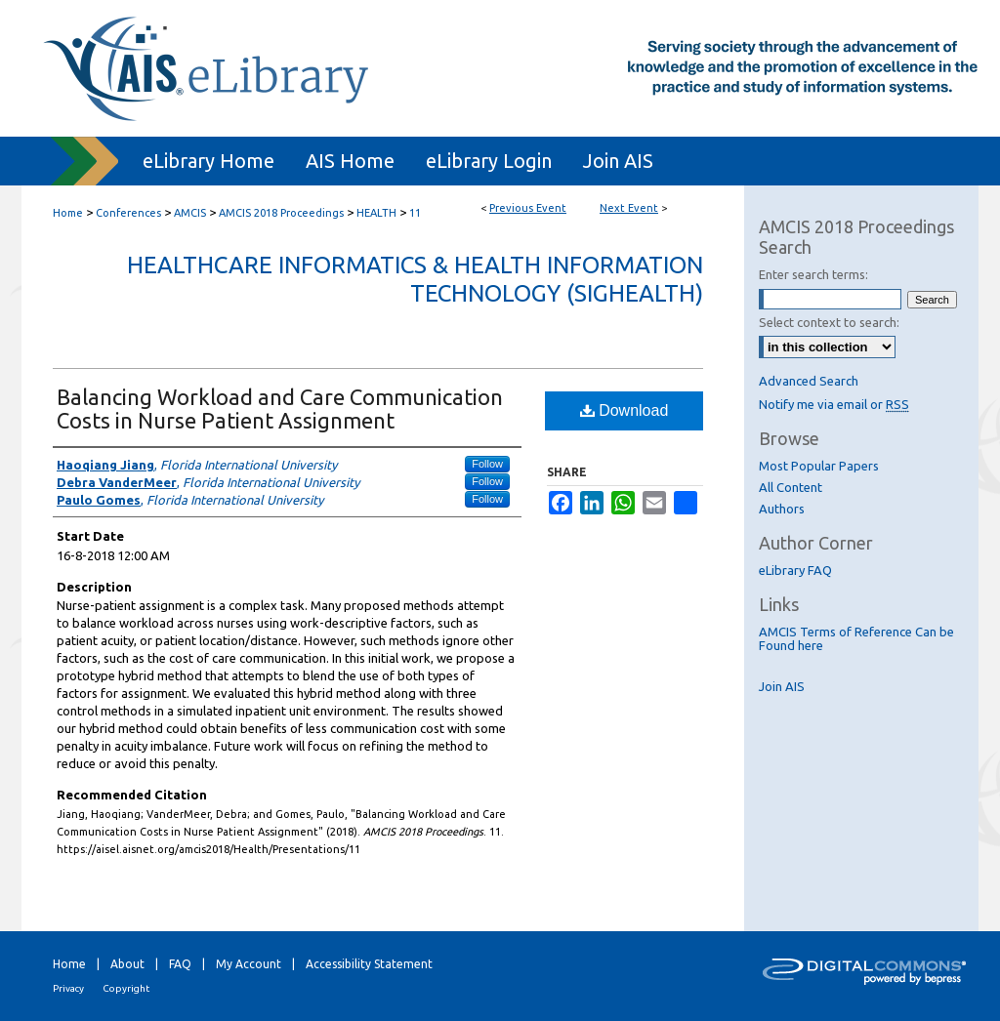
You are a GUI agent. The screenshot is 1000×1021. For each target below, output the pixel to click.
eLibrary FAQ (795, 570)
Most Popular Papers (819, 465)
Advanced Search (808, 381)
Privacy (68, 988)
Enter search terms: (813, 274)
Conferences (130, 213)
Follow (487, 464)
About (127, 964)
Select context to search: (829, 322)
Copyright (126, 988)
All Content (790, 487)
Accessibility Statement (369, 964)
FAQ (180, 964)
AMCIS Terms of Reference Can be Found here (856, 638)
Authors (782, 508)
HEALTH (377, 213)
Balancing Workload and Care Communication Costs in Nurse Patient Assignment (280, 408)
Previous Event (527, 208)
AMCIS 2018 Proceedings (283, 213)
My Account (248, 964)
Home (68, 213)
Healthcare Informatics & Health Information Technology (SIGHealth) (415, 279)
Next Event (629, 208)
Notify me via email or (834, 404)
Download (624, 410)
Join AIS (782, 686)
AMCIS (191, 213)
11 (415, 213)
